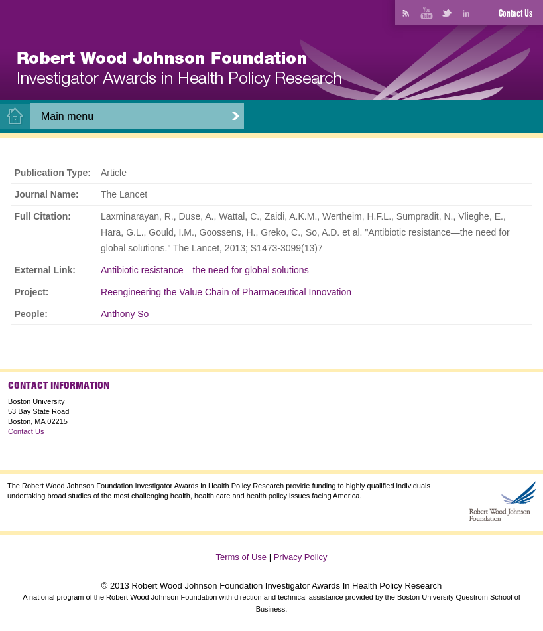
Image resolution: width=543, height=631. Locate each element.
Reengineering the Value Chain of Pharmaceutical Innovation (226, 292)
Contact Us (515, 13)
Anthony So (125, 314)
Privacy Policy (301, 557)
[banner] (179, 69)
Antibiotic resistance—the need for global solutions (205, 270)
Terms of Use (241, 557)
